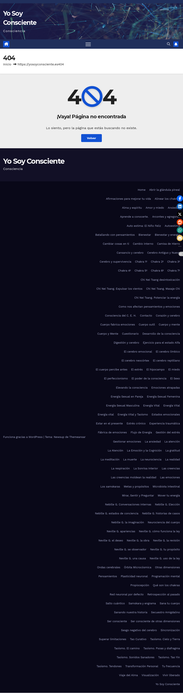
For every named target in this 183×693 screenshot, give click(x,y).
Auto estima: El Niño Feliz (144, 225)
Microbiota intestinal (166, 486)
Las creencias (171, 468)
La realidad (172, 459)
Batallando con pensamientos (115, 234)
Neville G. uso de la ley (165, 558)
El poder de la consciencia (148, 378)
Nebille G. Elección (167, 504)
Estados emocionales (166, 414)
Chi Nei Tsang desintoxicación (160, 279)
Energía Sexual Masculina (122, 405)
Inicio (7, 64)
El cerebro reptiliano (166, 360)
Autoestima (172, 225)
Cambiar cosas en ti (116, 243)
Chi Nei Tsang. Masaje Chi (163, 288)
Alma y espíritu (132, 207)
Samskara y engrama (142, 603)
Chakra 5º (141, 270)
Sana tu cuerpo (170, 603)
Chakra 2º (157, 261)
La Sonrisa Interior (146, 468)
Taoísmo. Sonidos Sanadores (135, 657)
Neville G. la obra (138, 540)
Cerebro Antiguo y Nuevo (163, 252)
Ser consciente (117, 621)
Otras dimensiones (167, 567)
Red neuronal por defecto (127, 594)
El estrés (137, 369)
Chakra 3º (173, 261)
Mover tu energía (169, 495)
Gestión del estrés (168, 432)
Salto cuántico (115, 603)
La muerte (130, 459)
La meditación (110, 459)
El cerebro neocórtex (135, 360)
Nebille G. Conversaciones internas (128, 504)
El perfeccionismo (116, 378)
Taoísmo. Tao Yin (169, 657)
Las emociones (170, 477)
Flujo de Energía (141, 432)
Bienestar (145, 234)
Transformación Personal (141, 666)
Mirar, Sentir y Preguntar (138, 495)
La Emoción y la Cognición (144, 450)
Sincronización (170, 630)
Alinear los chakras (167, 198)
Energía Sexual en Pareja (127, 396)
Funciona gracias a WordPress (23, 437)
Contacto (146, 315)
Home (141, 189)
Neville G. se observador (130, 549)
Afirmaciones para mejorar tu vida (128, 198)
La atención (172, 441)
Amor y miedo (155, 207)
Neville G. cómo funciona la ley (159, 531)
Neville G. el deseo (110, 540)
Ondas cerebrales (108, 567)
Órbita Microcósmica (137, 567)
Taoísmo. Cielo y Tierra (165, 639)
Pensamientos (107, 576)
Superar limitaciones (112, 639)
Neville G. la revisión (166, 540)
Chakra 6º (157, 270)
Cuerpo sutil (147, 324)
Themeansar (77, 437)
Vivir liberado (171, 675)
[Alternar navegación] (88, 44)
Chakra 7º (173, 270)
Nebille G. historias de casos (161, 513)
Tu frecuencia (171, 666)
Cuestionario (130, 333)
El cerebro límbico (168, 351)
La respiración (120, 468)
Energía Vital (151, 405)
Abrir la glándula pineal (164, 189)
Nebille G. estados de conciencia (116, 513)
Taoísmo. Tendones (109, 666)
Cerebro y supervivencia (115, 261)
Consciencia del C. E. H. (120, 315)
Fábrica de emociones (112, 432)
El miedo (174, 369)
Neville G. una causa (132, 558)
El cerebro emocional (138, 351)
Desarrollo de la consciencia (161, 333)
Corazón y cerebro (168, 315)
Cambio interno (143, 243)
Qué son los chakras (166, 585)
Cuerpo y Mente (107, 333)
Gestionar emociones (127, 441)
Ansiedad (174, 207)
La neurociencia (151, 459)
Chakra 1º (141, 261)
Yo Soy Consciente (33, 161)
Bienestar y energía (167, 234)
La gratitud (172, 450)
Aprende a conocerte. (134, 216)
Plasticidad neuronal (134, 576)
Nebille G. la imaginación (127, 522)
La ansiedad (153, 441)
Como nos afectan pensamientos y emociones (149, 306)
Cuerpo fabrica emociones (117, 324)
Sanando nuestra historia (131, 612)
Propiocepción (139, 585)
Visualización (150, 675)
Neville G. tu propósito (165, 549)
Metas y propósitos (136, 486)
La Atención (115, 450)
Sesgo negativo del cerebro (139, 630)
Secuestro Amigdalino (165, 612)
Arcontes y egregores (166, 216)
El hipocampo (155, 369)
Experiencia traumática (164, 423)
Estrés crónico (136, 423)
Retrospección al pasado (163, 594)
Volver (91, 138)
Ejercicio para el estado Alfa (161, 342)
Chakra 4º (124, 270)
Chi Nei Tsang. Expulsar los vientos (119, 288)
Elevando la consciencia (132, 387)
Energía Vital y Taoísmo (133, 414)
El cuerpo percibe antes (111, 369)
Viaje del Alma (128, 675)
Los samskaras (110, 486)
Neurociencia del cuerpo (164, 522)
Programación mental (165, 576)
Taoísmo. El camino (127, 648)
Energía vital (106, 414)
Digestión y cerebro (126, 342)
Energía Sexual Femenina (163, 396)
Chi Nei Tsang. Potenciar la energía (157, 297)
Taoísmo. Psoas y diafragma (161, 648)
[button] (168, 44)
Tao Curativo (138, 639)
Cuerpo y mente (169, 324)
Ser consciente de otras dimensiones (155, 621)
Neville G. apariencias (121, 531)
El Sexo (175, 378)
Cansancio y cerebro (130, 252)
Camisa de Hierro (168, 243)
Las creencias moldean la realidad (133, 477)
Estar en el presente (109, 423)
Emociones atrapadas (165, 387)
